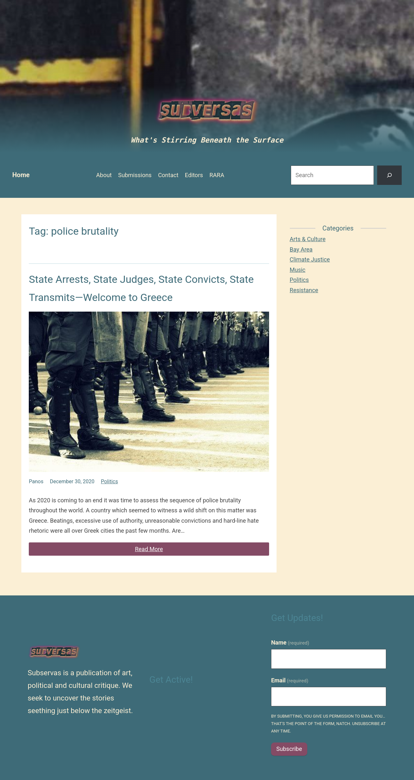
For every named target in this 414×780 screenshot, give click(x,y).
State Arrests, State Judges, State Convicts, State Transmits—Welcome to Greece (141, 288)
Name (290, 642)
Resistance (304, 290)
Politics (109, 481)
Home (21, 175)
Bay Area (301, 249)
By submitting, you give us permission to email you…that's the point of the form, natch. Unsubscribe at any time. (328, 723)
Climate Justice (310, 259)
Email (289, 680)
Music (298, 269)
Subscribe (289, 748)
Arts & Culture (308, 239)
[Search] (389, 175)
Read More (149, 549)
